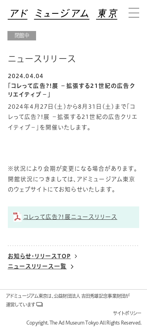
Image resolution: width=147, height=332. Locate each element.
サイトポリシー (127, 313)
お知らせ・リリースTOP (39, 256)
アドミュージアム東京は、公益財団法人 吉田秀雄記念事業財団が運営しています (68, 300)
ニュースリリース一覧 (37, 266)
